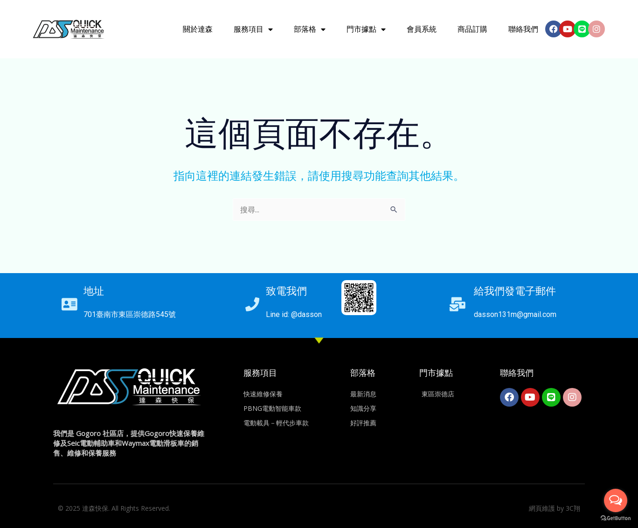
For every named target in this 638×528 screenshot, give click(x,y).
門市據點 (366, 29)
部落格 (310, 29)
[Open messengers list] (615, 500)
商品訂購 (472, 29)
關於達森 (198, 29)
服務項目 (253, 29)
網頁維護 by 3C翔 (554, 508)
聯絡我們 (523, 29)
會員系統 (422, 29)
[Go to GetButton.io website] (616, 518)
